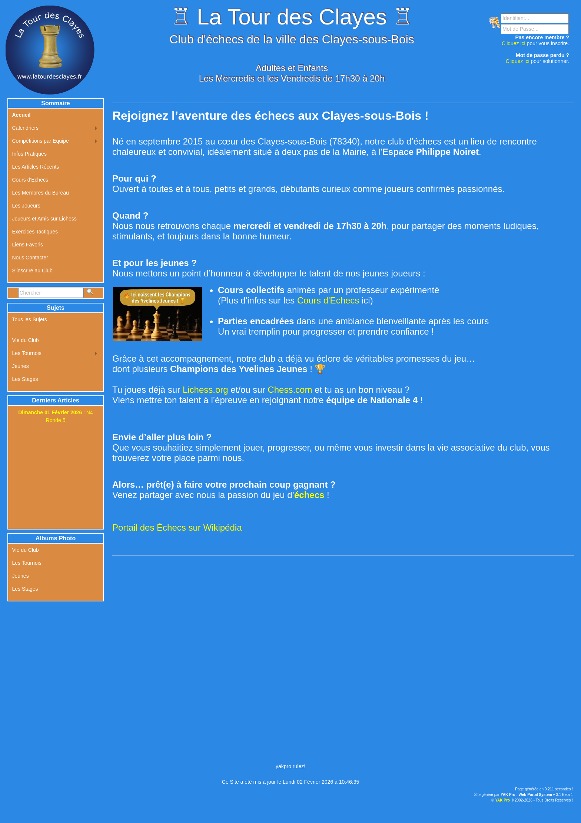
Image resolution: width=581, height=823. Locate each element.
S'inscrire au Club (32, 270)
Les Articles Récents (35, 167)
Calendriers (25, 128)
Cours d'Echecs (328, 300)
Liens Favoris (27, 245)
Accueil (21, 115)
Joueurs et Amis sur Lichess (44, 219)
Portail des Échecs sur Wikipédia (177, 527)
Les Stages (25, 379)
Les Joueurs (26, 206)
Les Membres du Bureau (40, 193)
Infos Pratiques (29, 154)
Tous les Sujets (29, 319)
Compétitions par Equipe (40, 141)
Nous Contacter (30, 257)
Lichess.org (205, 390)
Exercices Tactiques (35, 232)
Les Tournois (27, 353)
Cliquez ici (513, 43)
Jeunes (20, 366)
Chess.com (290, 390)
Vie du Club (25, 340)
